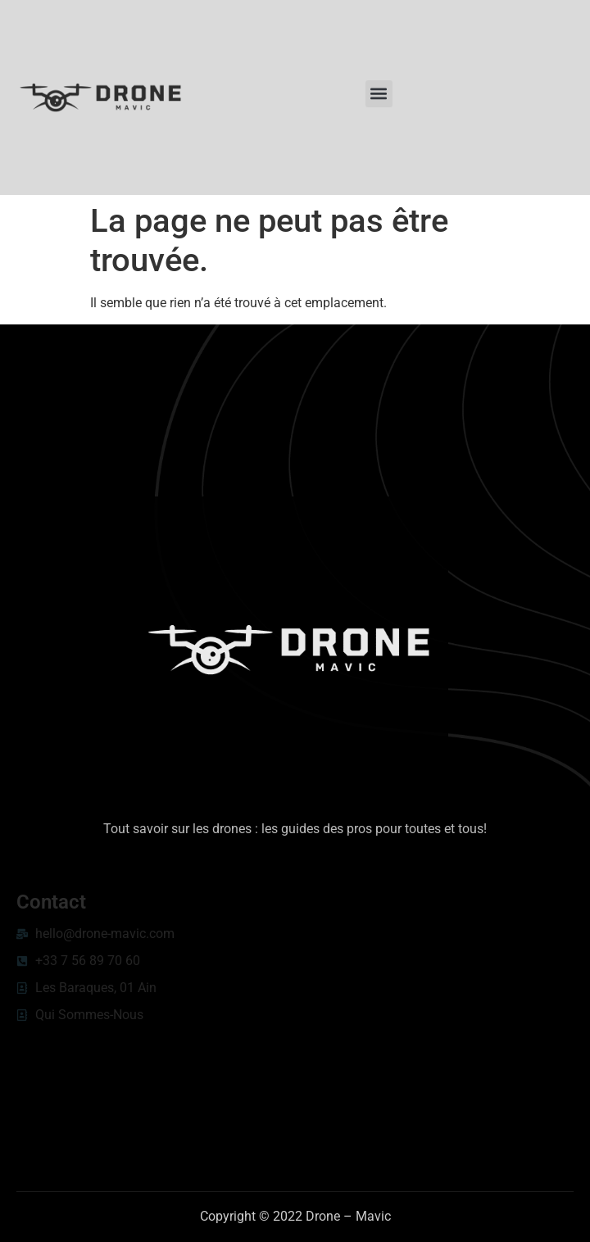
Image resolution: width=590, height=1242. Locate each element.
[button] (379, 93)
